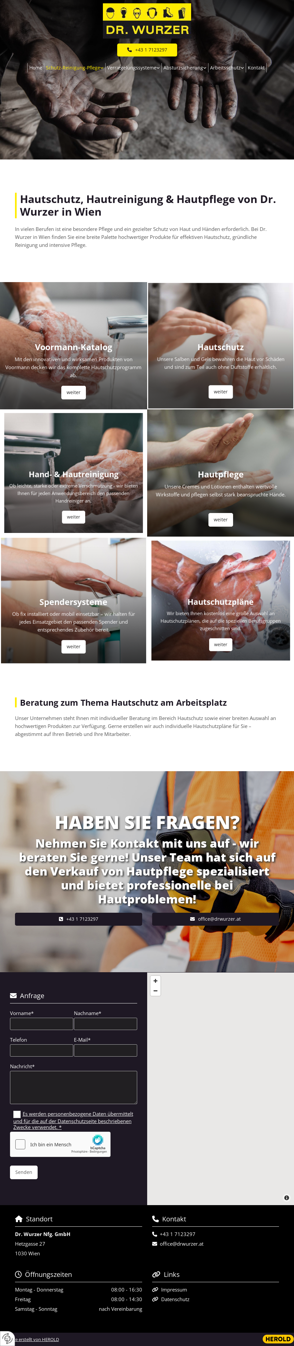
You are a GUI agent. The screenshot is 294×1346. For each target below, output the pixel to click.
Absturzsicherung (183, 67)
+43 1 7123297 (177, 1234)
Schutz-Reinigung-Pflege (73, 67)
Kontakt (256, 67)
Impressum (174, 1289)
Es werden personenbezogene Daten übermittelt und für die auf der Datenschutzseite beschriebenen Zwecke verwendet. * (73, 1120)
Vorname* (22, 1013)
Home (35, 67)
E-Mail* (82, 1040)
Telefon (18, 1040)
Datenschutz (175, 1299)
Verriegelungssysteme (131, 67)
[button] (147, 50)
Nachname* (87, 1013)
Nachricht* (22, 1066)
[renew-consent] (7, 1338)
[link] (75, 67)
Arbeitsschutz (225, 67)
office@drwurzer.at (181, 1243)
